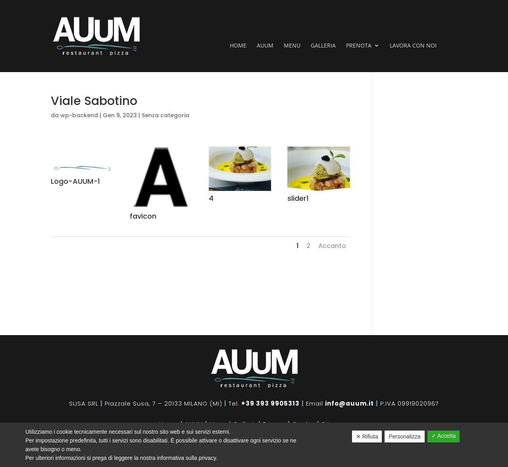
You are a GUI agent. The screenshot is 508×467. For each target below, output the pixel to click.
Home (238, 46)
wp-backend (79, 115)
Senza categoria (165, 115)
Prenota (358, 46)
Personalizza (404, 436)
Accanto (332, 245)
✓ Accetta (443, 436)
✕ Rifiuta (367, 436)
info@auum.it (349, 403)
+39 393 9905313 (270, 403)
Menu (292, 46)
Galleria (323, 46)
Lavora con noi (413, 46)
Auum (265, 46)
